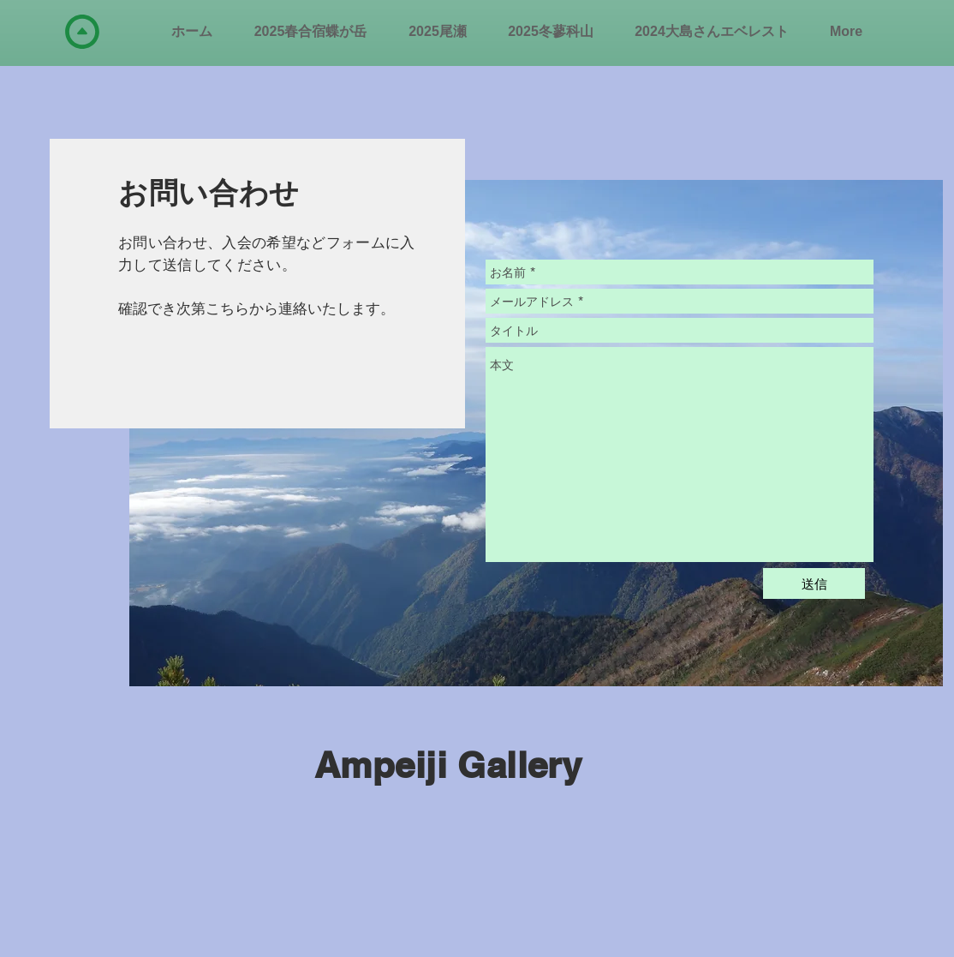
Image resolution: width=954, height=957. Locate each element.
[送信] (814, 583)
